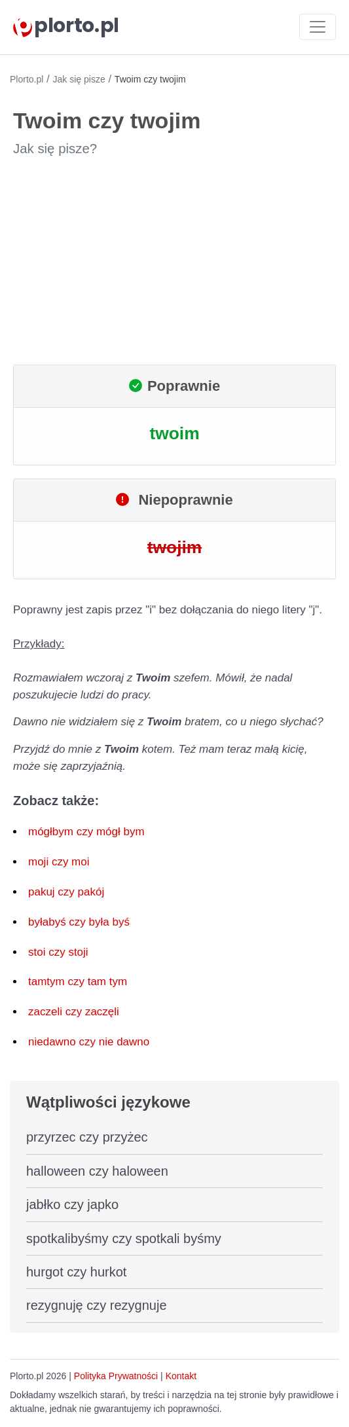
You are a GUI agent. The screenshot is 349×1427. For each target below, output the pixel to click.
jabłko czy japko (72, 1204)
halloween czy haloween (97, 1171)
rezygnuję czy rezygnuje (96, 1305)
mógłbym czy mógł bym (86, 831)
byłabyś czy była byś (79, 922)
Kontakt (181, 1376)
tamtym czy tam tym (77, 981)
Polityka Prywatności (116, 1376)
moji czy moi (59, 862)
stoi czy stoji (58, 952)
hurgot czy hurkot (76, 1272)
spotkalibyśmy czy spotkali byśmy (123, 1238)
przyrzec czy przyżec (87, 1137)
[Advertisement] (174, 261)
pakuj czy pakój (66, 892)
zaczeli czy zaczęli (73, 1011)
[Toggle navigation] (317, 27)
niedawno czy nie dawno (88, 1042)
